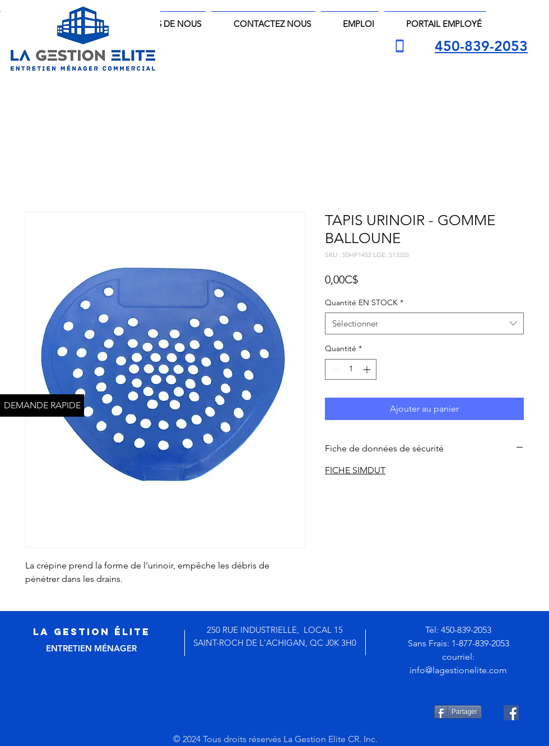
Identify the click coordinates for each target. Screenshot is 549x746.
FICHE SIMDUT (355, 470)
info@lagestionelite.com (458, 670)
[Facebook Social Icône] (511, 712)
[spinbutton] (351, 369)
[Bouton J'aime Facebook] (283, 712)
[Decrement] (334, 369)
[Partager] (458, 712)
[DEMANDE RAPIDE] (42, 405)
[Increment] (368, 369)
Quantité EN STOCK (364, 302)
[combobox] (424, 323)
